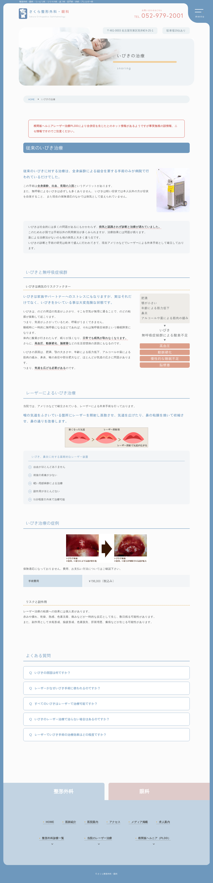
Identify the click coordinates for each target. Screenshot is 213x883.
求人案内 (165, 822)
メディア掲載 (140, 822)
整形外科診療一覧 (53, 838)
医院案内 (92, 822)
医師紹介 (70, 822)
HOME (49, 822)
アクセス (115, 822)
